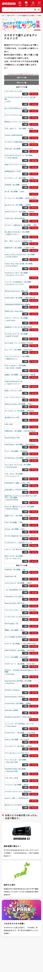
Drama (7, 135)
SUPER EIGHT (21, 637)
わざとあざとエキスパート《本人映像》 (19, 155)
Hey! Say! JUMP (12, 762)
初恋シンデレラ (10, 390)
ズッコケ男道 (9, 637)
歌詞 (25, 94)
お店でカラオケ (11, 15)
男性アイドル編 (21, 83)
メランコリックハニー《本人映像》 (17, 356)
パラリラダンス (10, 91)
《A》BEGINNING (11, 590)
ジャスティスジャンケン (13, 791)
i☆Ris (20, 115)
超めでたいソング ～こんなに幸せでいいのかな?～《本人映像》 (21, 497)
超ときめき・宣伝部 (13, 368)
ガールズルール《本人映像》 (15, 411)
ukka (22, 191)
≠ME (17, 417)
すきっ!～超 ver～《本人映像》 (16, 365)
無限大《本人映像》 (12, 630)
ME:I (21, 522)
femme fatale (11, 467)
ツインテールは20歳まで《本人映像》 (18, 282)
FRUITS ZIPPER (22, 489)
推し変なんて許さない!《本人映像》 (18, 232)
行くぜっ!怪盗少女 (11, 536)
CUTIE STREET (12, 257)
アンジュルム (31, 142)
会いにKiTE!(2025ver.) (13, 108)
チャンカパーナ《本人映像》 (15, 746)
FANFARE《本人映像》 (13, 569)
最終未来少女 (30, 298)
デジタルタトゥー (11, 542)
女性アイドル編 (21, 77)
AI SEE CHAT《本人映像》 (14, 298)
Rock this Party (10, 697)
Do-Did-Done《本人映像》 (15, 458)
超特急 (28, 703)
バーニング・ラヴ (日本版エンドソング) (19, 723)
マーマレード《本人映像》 (14, 198)
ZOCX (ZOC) (28, 350)
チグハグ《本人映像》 (13, 643)
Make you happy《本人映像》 (16, 404)
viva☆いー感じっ (11, 798)
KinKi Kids (32, 610)
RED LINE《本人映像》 (13, 148)
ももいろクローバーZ (27, 536)
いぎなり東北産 (12, 158)
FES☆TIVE (26, 483)
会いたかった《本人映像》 (14, 205)
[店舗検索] (26, 3)
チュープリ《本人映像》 (13, 350)
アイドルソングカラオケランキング (19, 74)
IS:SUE (24, 185)
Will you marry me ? (12, 291)
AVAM (31, 128)
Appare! (25, 122)
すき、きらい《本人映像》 (14, 474)
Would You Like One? (12, 717)
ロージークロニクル (13, 558)
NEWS (29, 746)
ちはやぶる (9, 218)
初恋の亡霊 (9, 311)
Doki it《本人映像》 (12, 739)
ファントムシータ (12, 476)
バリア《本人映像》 (12, 657)
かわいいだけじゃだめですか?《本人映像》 (20, 254)
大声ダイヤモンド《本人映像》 (16, 211)
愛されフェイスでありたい (14, 805)
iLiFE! (8, 101)
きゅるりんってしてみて (15, 275)
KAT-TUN (20, 603)
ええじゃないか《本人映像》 (15, 583)
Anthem (8, 690)
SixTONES (31, 650)
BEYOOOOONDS (32, 458)
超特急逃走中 (9, 171)
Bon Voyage (9, 623)
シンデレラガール (11, 617)
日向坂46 (24, 451)
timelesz (16, 690)
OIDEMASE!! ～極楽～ (13, 483)
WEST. (29, 583)
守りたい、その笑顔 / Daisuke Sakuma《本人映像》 (21, 671)
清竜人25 (24, 291)
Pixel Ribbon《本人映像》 (14, 444)
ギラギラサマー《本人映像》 (15, 733)
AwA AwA (8, 710)
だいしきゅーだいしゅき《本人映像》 (18, 464)
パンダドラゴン (23, 753)
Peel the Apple (29, 431)
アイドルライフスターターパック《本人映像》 (20, 98)
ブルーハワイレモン (12, 397)
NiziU (30, 404)
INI (24, 569)
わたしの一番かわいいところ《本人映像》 (20, 506)
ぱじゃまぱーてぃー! (12, 343)
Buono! (28, 515)
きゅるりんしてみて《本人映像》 (17, 273)
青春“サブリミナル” (12, 164)
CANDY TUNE (27, 241)
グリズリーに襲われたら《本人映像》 (18, 225)
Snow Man (31, 664)
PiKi (18, 438)
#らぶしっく (30, 805)
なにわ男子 (31, 733)
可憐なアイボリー (12, 234)
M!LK (16, 778)
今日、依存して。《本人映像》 (16, 128)
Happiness (9, 576)
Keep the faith (10, 603)
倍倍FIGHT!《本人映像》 (14, 248)
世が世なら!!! (23, 798)
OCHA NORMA (19, 218)
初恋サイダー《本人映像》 (14, 515)
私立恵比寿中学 (26, 327)
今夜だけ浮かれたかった (13, 381)
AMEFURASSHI (17, 135)
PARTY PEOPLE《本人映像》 (15, 650)
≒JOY (20, 390)
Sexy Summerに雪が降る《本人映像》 (19, 681)
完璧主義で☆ (9, 489)
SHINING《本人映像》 (13, 185)
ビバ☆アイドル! (10, 115)
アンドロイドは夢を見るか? (15, 142)
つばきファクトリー (13, 384)
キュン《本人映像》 (12, 451)
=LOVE (23, 164)
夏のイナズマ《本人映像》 (14, 556)
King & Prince (24, 617)
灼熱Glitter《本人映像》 (14, 431)
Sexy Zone (10, 683)
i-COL (20, 91)
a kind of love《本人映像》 (15, 703)
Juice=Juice (18, 311)
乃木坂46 (30, 411)
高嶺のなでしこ (12, 359)
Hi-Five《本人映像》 (12, 529)
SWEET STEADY (12, 336)
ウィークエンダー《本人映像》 (16, 760)
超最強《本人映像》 (12, 375)
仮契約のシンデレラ (12, 327)
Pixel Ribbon (31, 444)
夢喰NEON (27, 791)
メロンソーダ (9, 549)
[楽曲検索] (19, 3)
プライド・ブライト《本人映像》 (17, 318)
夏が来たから (9, 417)
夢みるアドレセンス (23, 549)
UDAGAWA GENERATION (14, 304)
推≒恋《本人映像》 (12, 191)
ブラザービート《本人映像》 (15, 664)
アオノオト (9, 778)
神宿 (35, 225)
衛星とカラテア (31, 198)
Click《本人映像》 (11, 522)
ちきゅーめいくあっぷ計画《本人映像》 (19, 263)
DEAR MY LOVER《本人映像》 (16, 769)
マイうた (34, 94)
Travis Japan (27, 717)
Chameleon (9, 596)
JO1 (17, 623)
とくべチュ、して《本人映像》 (16, 178)
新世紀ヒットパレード (13, 122)
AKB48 (28, 205)
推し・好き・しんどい (13, 241)
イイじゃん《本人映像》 (13, 785)
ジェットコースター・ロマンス (16, 610)
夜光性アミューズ (25, 542)
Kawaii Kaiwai (10, 438)
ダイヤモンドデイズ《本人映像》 (17, 334)
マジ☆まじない (10, 753)
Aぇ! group (23, 590)
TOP (3, 15)
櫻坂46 (27, 304)
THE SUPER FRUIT (29, 643)
